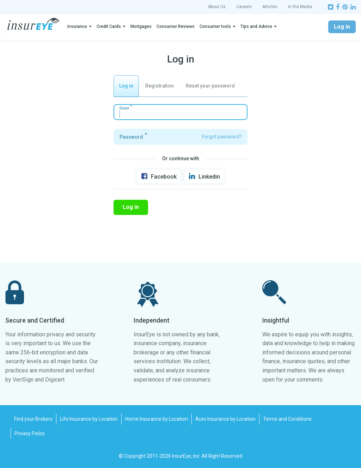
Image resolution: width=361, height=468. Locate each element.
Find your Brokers (33, 419)
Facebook (159, 176)
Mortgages (141, 26)
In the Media (300, 6)
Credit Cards (109, 26)
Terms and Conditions (287, 419)
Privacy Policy (29, 433)
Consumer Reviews (176, 26)
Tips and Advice (256, 26)
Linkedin (204, 176)
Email (124, 108)
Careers (244, 6)
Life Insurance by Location (89, 419)
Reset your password (210, 86)
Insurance (77, 26)
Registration (159, 86)
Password (131, 137)
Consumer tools (215, 26)
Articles (269, 6)
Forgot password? (222, 136)
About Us (217, 6)
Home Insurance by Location (156, 419)
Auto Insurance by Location (225, 419)
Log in (342, 26)
